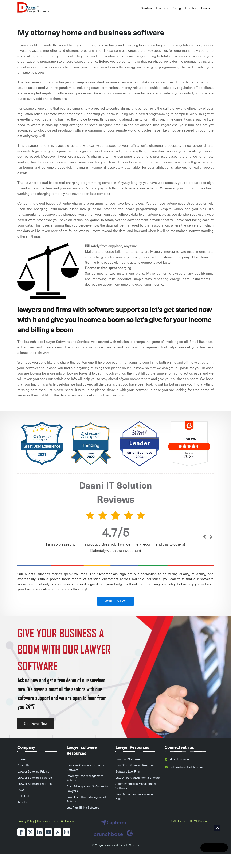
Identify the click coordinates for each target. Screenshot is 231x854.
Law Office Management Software (138, 777)
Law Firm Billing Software (83, 807)
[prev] (204, 537)
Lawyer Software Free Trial (34, 784)
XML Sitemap (179, 821)
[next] (211, 537)
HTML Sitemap (199, 821)
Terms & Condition (64, 821)
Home (21, 759)
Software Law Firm (128, 771)
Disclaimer (43, 821)
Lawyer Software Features (34, 777)
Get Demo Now (35, 723)
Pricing (176, 8)
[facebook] (21, 832)
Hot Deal (23, 796)
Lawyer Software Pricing (33, 771)
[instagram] (66, 832)
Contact (206, 8)
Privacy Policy (25, 821)
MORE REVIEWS (115, 601)
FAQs (20, 790)
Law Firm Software (128, 759)
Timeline (23, 802)
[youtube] (48, 832)
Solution (146, 8)
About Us (23, 765)
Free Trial (191, 8)
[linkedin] (39, 832)
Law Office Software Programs (135, 765)
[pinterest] (57, 832)
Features (162, 8)
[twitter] (30, 832)
